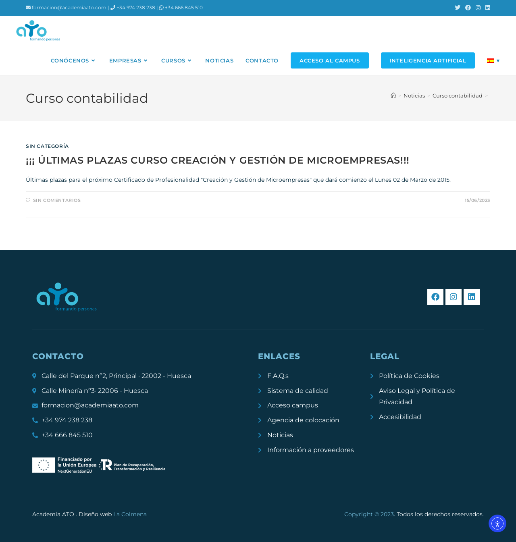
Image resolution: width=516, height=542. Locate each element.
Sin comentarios (57, 200)
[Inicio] (393, 95)
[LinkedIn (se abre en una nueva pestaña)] (486, 8)
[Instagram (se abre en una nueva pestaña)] (478, 8)
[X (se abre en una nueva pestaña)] (457, 8)
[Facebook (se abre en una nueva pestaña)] (468, 8)
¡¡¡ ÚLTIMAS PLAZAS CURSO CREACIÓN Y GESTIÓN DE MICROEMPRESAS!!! (218, 160)
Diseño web (113, 514)
